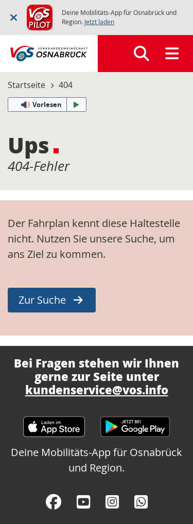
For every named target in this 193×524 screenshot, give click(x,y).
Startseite (26, 85)
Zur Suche (42, 300)
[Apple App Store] (54, 422)
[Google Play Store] (135, 422)
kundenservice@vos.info (96, 389)
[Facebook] (53, 502)
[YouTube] (83, 502)
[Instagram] (112, 502)
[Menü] (172, 53)
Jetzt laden (99, 22)
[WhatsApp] (141, 502)
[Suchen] (141, 53)
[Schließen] (13, 17)
